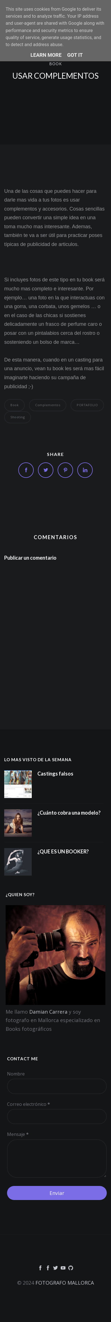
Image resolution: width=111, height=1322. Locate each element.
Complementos (47, 405)
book (55, 63)
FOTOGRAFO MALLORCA (64, 1282)
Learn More (46, 55)
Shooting (17, 417)
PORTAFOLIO (87, 405)
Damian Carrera (48, 1011)
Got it (75, 55)
